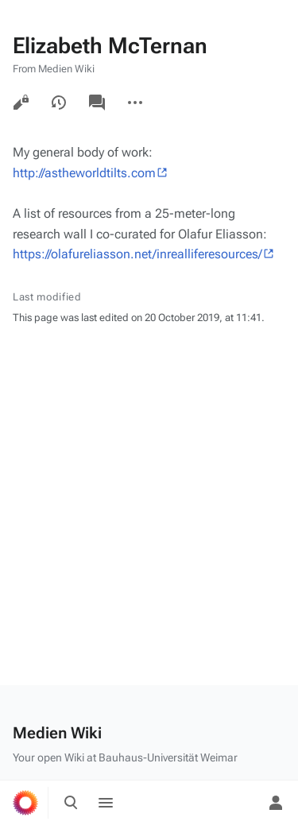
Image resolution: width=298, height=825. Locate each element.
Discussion (97, 102)
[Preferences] (241, 803)
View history (59, 102)
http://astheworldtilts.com (84, 172)
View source (21, 102)
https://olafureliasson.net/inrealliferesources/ (137, 253)
